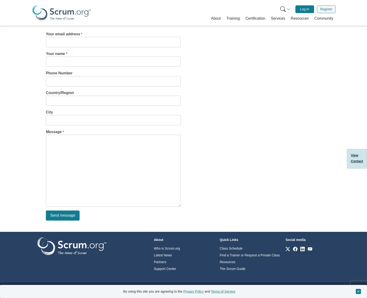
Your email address (63, 34)
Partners (160, 262)
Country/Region (60, 93)
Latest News (163, 255)
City (49, 112)
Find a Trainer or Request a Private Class (250, 255)
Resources (227, 262)
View (354, 155)
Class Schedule (231, 248)
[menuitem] (284, 9)
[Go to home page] (71, 246)
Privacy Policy (193, 291)
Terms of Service (223, 291)
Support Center (165, 269)
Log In (304, 9)
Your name (55, 54)
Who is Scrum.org (167, 248)
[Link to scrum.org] (288, 249)
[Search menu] (285, 9)
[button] (216, 18)
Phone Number (59, 73)
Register (326, 9)
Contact (357, 161)
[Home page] (61, 12)
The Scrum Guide (233, 269)
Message (54, 132)
